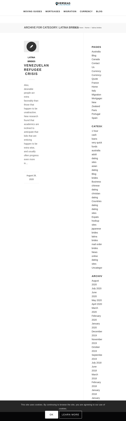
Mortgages (97, 98)
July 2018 (96, 362)
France (95, 82)
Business (96, 181)
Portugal (96, 114)
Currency (96, 71)
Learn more (70, 414)
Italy (94, 90)
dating (95, 205)
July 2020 (96, 288)
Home (87, 28)
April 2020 (97, 304)
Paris (94, 110)
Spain (94, 118)
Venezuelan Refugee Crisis (36, 70)
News (94, 252)
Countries (96, 201)
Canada (96, 59)
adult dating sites (95, 158)
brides (95, 178)
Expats (95, 217)
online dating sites (95, 260)
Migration (96, 94)
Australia (96, 51)
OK (51, 414)
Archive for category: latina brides (51, 27)
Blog (94, 55)
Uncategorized (99, 267)
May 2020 (97, 300)
